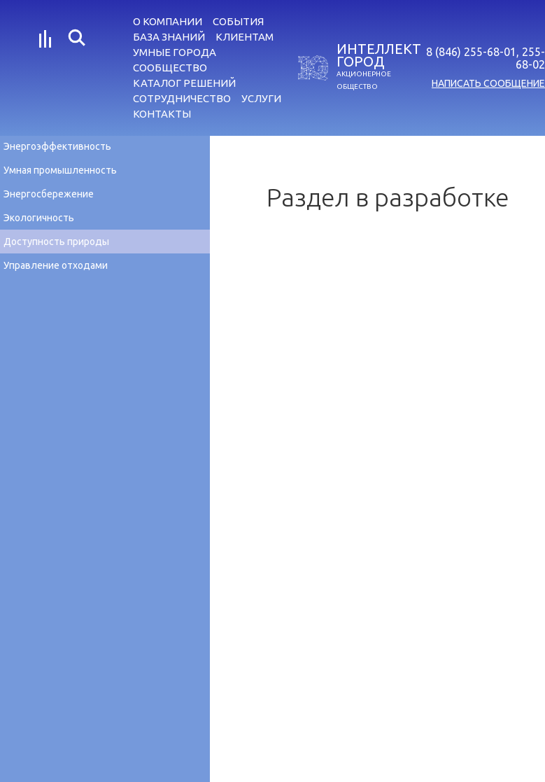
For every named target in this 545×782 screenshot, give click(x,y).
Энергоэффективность (57, 146)
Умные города (174, 52)
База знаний (169, 37)
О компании (167, 21)
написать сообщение (488, 83)
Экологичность (38, 217)
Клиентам (244, 37)
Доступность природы (56, 241)
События (238, 21)
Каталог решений (184, 83)
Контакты (162, 114)
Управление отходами (55, 265)
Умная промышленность (60, 170)
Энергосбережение (48, 194)
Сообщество (170, 68)
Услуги (261, 98)
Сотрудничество (182, 98)
